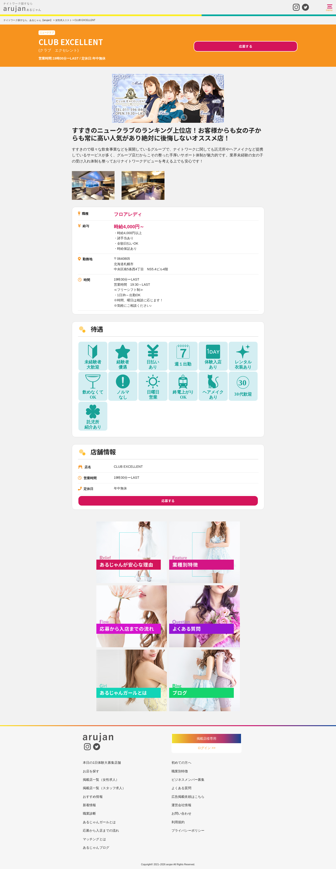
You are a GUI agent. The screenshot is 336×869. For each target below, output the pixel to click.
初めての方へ (181, 762)
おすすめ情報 (93, 797)
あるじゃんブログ (96, 847)
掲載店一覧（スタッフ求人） (104, 788)
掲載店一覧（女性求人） (101, 779)
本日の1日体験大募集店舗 (102, 762)
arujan (169, 864)
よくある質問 (181, 788)
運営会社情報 (181, 805)
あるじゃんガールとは (99, 822)
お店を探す (91, 771)
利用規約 (178, 822)
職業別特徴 (180, 771)
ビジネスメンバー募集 (188, 779)
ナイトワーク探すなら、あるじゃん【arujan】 (28, 20)
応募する (245, 46)
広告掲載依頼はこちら (188, 797)
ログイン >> (207, 748)
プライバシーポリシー (188, 830)
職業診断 (89, 813)
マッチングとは (94, 839)
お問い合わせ (181, 813)
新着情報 (89, 805)
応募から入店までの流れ (101, 830)
